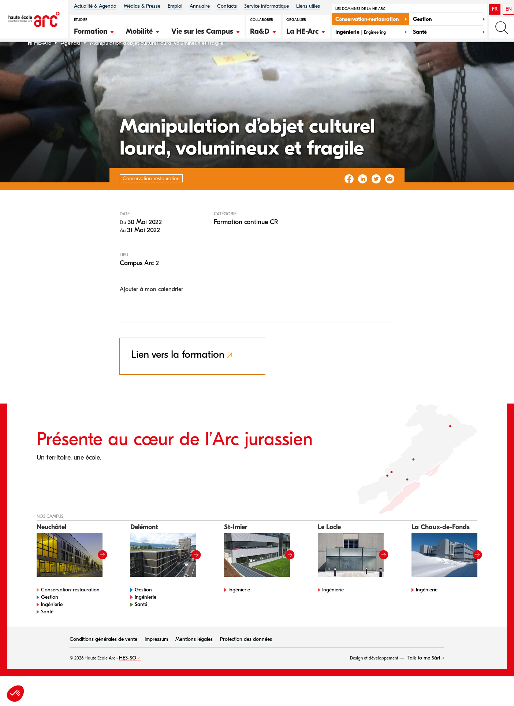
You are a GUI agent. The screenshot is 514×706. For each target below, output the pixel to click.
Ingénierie (52, 623)
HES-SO (127, 676)
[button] (94, 30)
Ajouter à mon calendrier (151, 308)
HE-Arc (42, 62)
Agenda (70, 62)
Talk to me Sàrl (423, 676)
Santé (47, 630)
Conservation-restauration (70, 608)
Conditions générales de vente (103, 658)
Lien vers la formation (177, 373)
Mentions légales (194, 658)
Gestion (49, 616)
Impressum (156, 658)
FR (495, 9)
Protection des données (246, 658)
